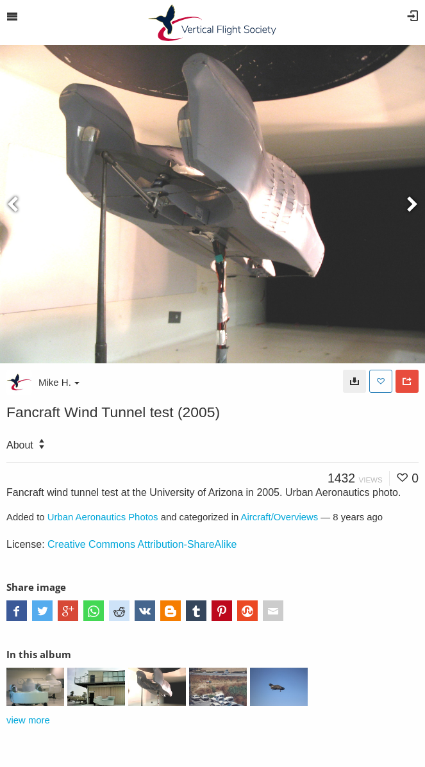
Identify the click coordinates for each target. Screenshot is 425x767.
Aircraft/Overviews (280, 517)
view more (28, 720)
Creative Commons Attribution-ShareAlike (142, 544)
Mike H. (58, 382)
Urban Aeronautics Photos (102, 517)
